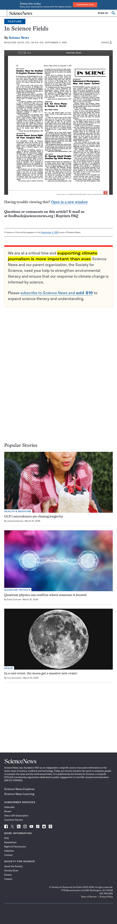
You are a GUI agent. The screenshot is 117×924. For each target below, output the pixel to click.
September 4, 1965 (50, 232)
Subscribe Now (85, 5)
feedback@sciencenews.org (30, 216)
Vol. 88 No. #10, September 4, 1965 (46, 42)
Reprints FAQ (67, 216)
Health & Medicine (17, 511)
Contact (8, 855)
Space (8, 668)
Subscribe (9, 807)
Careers (8, 879)
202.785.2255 (106, 893)
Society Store (11, 870)
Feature (15, 21)
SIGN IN (103, 13)
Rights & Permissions (15, 846)
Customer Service (13, 819)
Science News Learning (19, 794)
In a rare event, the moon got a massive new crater (40, 673)
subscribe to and (56, 292)
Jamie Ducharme (15, 521)
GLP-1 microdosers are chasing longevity (33, 516)
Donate (8, 874)
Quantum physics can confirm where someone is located (45, 595)
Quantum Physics (17, 590)
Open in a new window (69, 202)
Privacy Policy (106, 896)
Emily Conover (14, 599)
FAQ (6, 838)
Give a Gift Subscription (16, 815)
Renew (7, 811)
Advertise (9, 850)
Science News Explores (19, 789)
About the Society (13, 866)
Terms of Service (89, 896)
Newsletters (10, 842)
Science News (19, 37)
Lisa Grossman (14, 677)
